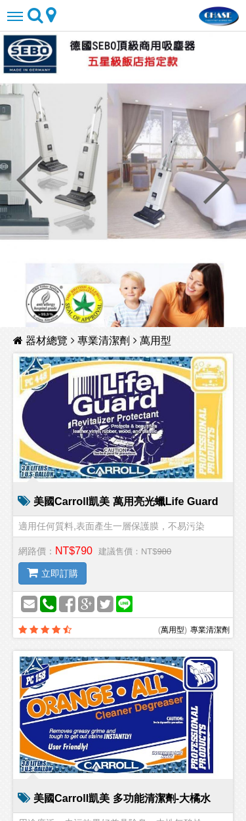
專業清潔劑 (103, 340)
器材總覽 (42, 340)
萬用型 (155, 340)
